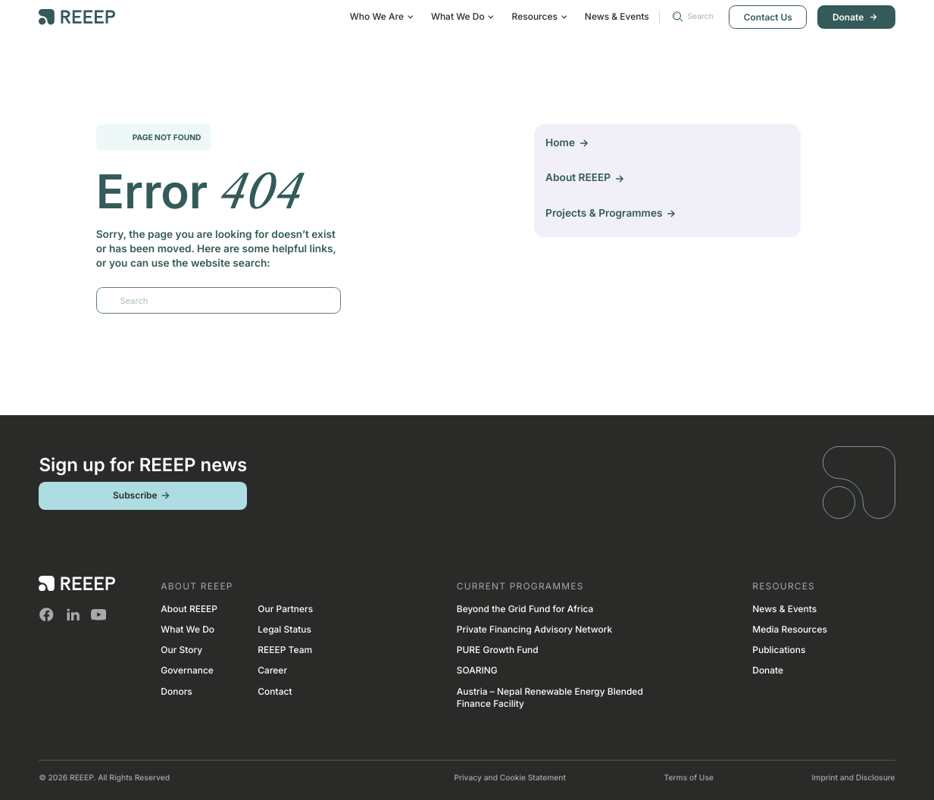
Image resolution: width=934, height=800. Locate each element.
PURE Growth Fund (498, 649)
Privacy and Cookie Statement (510, 778)
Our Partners (285, 608)
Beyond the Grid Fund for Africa (525, 608)
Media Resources (789, 629)
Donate (856, 17)
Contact (275, 691)
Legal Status (284, 629)
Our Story (181, 649)
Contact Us (768, 17)
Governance (187, 670)
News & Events (617, 16)
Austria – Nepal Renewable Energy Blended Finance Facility (550, 698)
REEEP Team (285, 649)
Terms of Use (689, 778)
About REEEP (189, 608)
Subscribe (143, 495)
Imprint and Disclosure (853, 778)
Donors (176, 691)
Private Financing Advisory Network (534, 629)
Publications (778, 649)
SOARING (477, 670)
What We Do (187, 629)
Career (272, 670)
